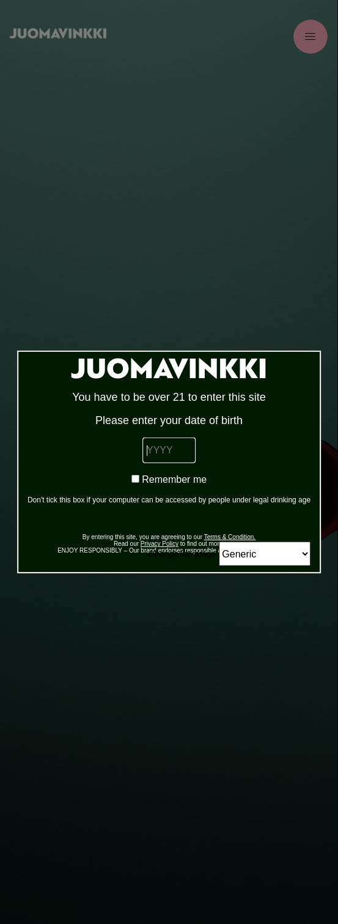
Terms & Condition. (229, 537)
